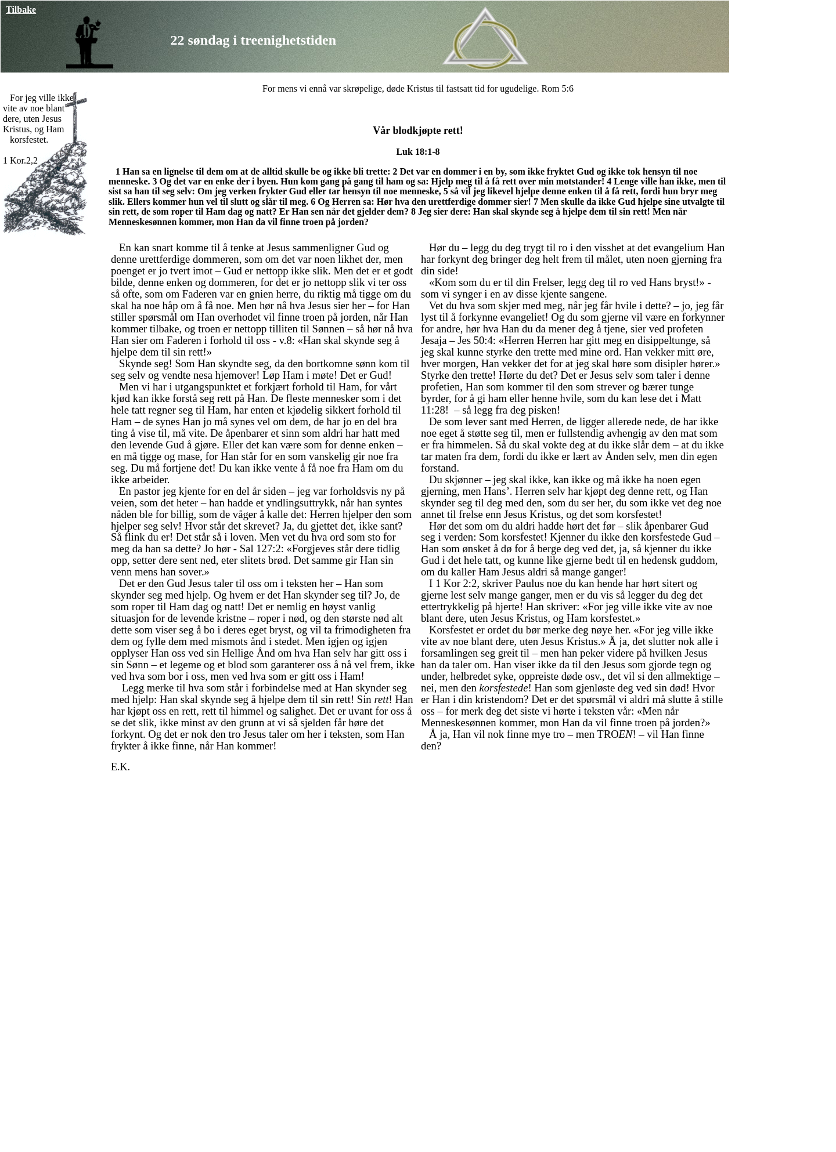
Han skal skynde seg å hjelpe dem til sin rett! (563, 211)
